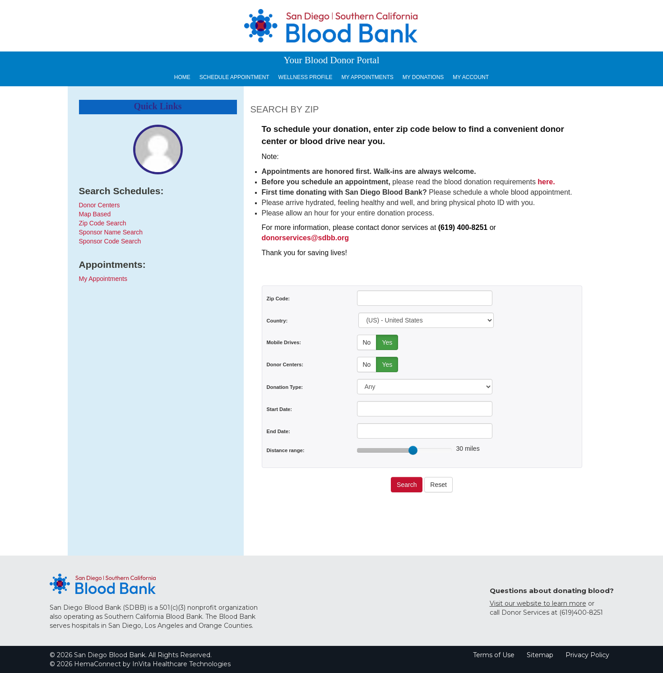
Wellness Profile (305, 77)
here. (546, 182)
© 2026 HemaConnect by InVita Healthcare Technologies (140, 664)
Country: (277, 320)
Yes (387, 342)
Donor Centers (99, 205)
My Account (471, 77)
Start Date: (279, 409)
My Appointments (368, 77)
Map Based (95, 214)
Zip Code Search (102, 223)
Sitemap (540, 655)
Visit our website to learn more (538, 603)
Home (182, 77)
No (367, 342)
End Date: (278, 431)
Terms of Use (494, 655)
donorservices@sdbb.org (305, 238)
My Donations (423, 77)
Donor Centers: (285, 364)
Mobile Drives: (284, 342)
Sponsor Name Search (111, 232)
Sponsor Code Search (110, 241)
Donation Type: (285, 387)
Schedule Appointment (234, 77)
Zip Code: (278, 298)
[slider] (412, 450)
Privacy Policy (587, 655)
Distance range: (286, 450)
